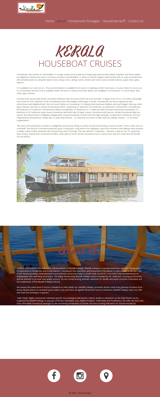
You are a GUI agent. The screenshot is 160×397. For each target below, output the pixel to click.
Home (49, 21)
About (61, 21)
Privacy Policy (84, 393)
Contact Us (135, 21)
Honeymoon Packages (84, 21)
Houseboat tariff (113, 21)
